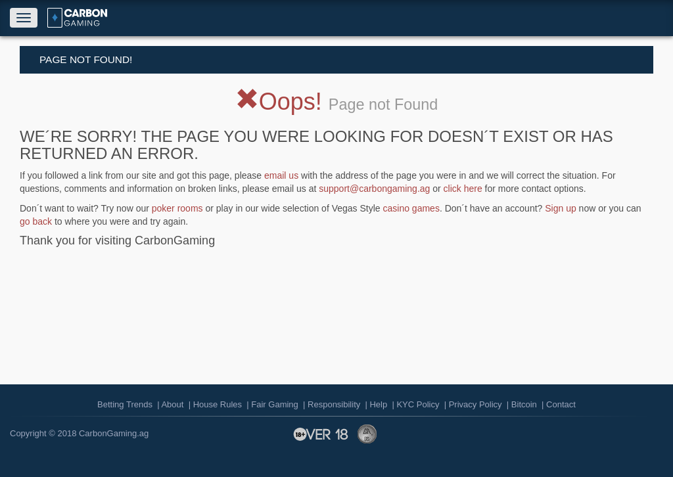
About (172, 404)
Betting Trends (124, 404)
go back (36, 221)
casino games (411, 208)
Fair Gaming (274, 404)
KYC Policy (417, 404)
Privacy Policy (475, 404)
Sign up (560, 208)
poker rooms (177, 208)
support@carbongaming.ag (374, 188)
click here (463, 188)
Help (378, 404)
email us (281, 175)
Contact (561, 404)
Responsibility (334, 404)
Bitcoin (524, 404)
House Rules (217, 404)
